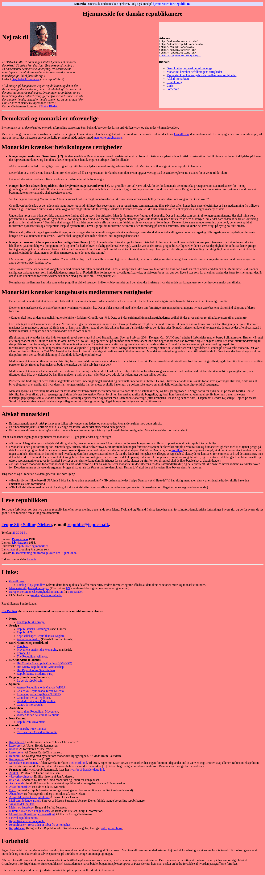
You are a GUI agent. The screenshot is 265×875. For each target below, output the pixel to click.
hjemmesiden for (172, 3)
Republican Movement (31, 721)
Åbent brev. (16, 793)
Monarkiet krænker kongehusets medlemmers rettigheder (201, 77)
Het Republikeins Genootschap (36, 670)
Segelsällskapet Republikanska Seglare (40, 635)
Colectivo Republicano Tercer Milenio (40, 690)
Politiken (177, 450)
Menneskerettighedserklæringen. (29, 588)
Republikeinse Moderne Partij (35, 673)
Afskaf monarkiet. (20, 786)
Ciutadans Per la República (33, 697)
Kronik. (14, 749)
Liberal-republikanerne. (23, 817)
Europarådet (75, 591)
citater (11, 549)
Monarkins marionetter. (23, 762)
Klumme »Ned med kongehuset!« (29, 810)
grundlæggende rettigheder (46, 595)
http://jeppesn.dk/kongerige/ (180, 57)
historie (31, 559)
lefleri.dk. (15, 780)
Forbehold (173, 90)
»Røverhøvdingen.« (21, 776)
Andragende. (17, 783)
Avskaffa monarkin (28, 639)
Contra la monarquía (29, 704)
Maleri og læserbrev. (21, 807)
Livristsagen (20, 542)
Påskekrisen (20, 539)
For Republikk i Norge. (31, 622)
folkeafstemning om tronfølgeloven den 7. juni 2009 (44, 552)
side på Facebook (111, 828)
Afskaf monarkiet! (178, 80)
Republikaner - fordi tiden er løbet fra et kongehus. (40, 824)
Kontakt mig (174, 83)
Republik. (15, 755)
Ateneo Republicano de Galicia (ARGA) (41, 687)
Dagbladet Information (25, 79)
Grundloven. (16, 581)
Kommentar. (16, 759)
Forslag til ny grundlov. (31, 584)
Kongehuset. (16, 742)
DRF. (12, 790)
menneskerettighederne (107, 137)
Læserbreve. (16, 752)
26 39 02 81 (19, 532)
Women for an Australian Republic (38, 715)
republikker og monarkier (32, 546)
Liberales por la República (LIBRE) (39, 694)
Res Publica (9, 611)
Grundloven (181, 134)
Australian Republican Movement (37, 711)
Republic (22, 646)
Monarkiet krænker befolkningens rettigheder (194, 73)
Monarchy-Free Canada (31, 728)
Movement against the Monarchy (37, 649)
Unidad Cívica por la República (36, 701)
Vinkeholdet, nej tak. (22, 804)
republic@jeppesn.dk (88, 524)
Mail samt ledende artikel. (25, 800)
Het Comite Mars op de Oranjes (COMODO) (44, 663)
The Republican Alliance (32, 656)
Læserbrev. (16, 745)
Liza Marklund (78, 762)
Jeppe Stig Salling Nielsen (27, 524)
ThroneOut (23, 653)
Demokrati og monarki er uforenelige (189, 70)
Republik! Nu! (26, 632)
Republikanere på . (27, 821)
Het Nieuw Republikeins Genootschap (40, 666)
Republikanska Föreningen (33, 629)
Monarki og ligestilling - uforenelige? (32, 814)
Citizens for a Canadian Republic (37, 732)
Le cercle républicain (30, 680)
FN (68, 588)
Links (170, 87)
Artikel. (14, 773)
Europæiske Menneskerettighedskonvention (36, 591)
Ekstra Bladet (48, 106)
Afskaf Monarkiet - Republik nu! (29, 797)
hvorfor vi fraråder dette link (87, 769)
